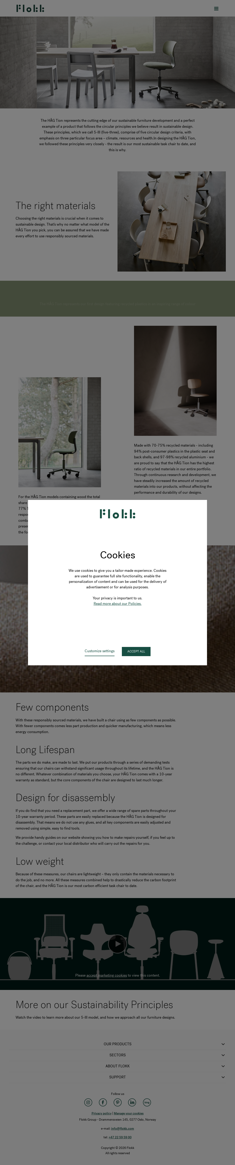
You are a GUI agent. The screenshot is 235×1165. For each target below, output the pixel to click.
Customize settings (100, 651)
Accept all (136, 651)
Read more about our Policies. (118, 603)
